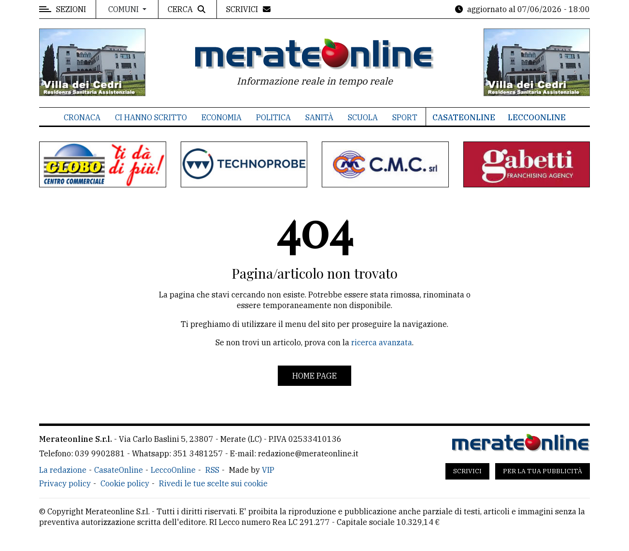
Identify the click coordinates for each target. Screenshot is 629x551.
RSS (212, 470)
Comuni (124, 9)
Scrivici (467, 471)
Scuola (363, 117)
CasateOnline (463, 117)
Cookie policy (124, 483)
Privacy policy (65, 483)
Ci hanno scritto (151, 117)
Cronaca (82, 117)
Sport (404, 117)
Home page (314, 376)
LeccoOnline (537, 117)
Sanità (319, 117)
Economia (221, 117)
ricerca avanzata (381, 342)
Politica (273, 117)
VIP (268, 470)
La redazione (62, 470)
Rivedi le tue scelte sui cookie (213, 483)
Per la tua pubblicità (542, 471)
